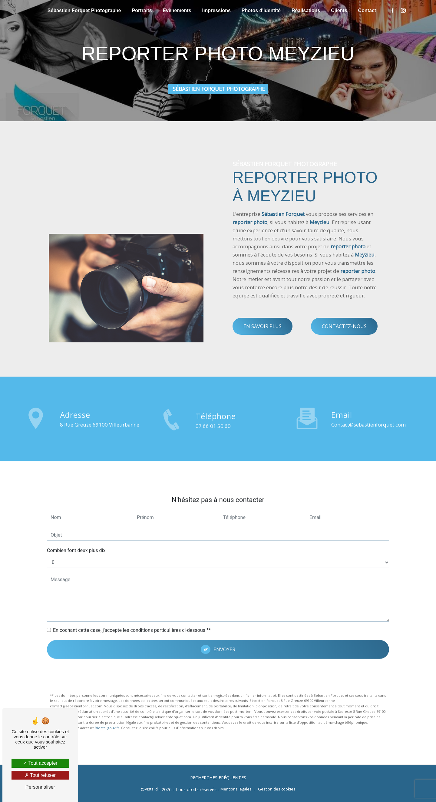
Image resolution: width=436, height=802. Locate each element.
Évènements (177, 10)
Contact (367, 10)
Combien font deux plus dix (76, 526)
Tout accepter (40, 763)
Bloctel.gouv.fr (107, 703)
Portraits (142, 10)
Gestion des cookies (277, 789)
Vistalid (151, 789)
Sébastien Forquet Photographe (84, 10)
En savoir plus (262, 326)
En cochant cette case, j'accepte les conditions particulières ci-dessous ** (132, 605)
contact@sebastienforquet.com (368, 399)
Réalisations (306, 10)
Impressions (216, 10)
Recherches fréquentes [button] (218, 777)
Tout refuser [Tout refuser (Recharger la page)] (40, 775)
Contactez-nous (344, 326)
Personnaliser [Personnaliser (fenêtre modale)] (40, 787)
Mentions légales (236, 789)
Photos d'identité (261, 10)
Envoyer (224, 624)
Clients (339, 10)
